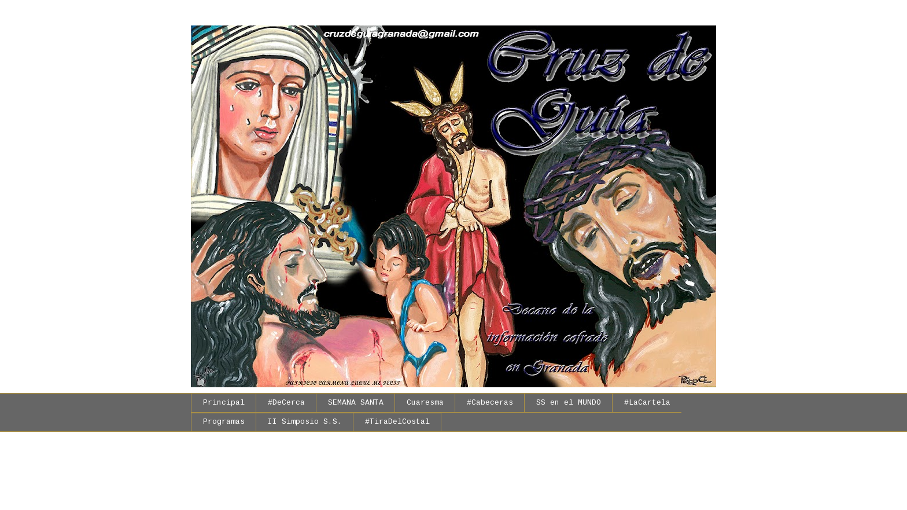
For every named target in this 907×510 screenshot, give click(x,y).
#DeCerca (286, 402)
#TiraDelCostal (397, 421)
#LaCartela (647, 402)
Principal (224, 402)
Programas (224, 421)
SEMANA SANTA (356, 402)
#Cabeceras (490, 402)
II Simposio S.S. (305, 421)
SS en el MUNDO (568, 402)
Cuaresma (425, 402)
